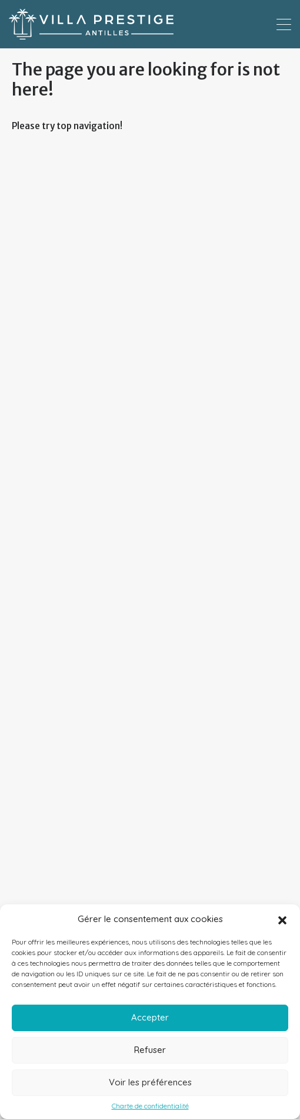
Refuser (150, 1049)
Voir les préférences (150, 1082)
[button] (282, 919)
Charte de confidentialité (150, 1106)
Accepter (150, 1017)
